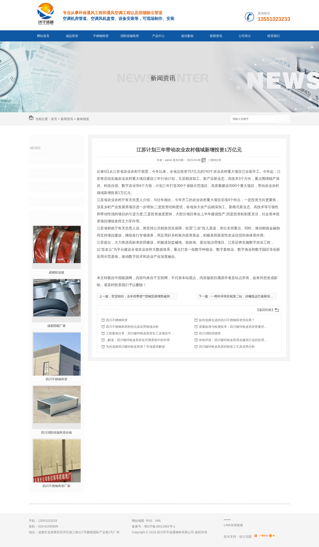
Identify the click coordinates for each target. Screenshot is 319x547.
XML (158, 520)
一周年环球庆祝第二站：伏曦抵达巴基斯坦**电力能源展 (249, 296)
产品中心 (158, 36)
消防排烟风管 (129, 36)
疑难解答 (43, 187)
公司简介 (245, 36)
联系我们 (273, 36)
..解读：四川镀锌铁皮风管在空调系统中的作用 (138, 340)
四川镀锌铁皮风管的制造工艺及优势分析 (227, 346)
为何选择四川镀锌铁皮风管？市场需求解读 (135, 346)
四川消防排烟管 (210, 333)
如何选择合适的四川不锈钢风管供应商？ (227, 320)
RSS (149, 520)
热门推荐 (43, 215)
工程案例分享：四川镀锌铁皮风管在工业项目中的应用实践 (141, 333)
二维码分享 (214, 160)
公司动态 (43, 159)
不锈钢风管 (101, 36)
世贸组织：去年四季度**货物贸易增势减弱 (140, 296)
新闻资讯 (216, 36)
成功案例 (187, 36)
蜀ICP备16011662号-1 (159, 526)
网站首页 (43, 36)
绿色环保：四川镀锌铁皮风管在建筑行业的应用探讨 (234, 340)
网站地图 (138, 520)
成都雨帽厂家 (56, 326)
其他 (39, 201)
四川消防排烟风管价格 (56, 432)
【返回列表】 (265, 310)
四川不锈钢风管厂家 (56, 486)
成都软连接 (56, 272)
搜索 (282, 119)
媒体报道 (83, 119)
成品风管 (72, 36)
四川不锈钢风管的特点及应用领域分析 (132, 326)
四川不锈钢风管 (56, 379)
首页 (54, 119)
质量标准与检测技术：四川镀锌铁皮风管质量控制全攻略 (234, 326)
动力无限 (245, 536)
